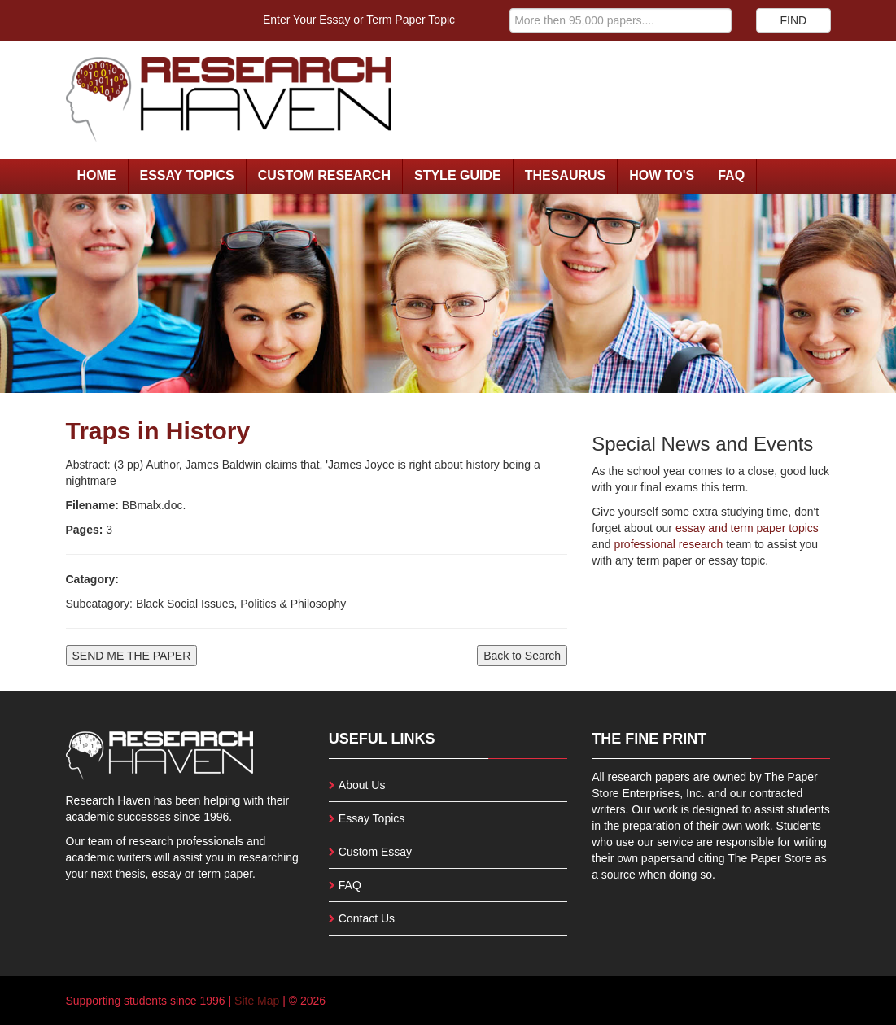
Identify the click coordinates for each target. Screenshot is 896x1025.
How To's (661, 175)
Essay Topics (187, 175)
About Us (362, 785)
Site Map (256, 1000)
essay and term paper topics (745, 527)
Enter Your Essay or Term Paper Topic (359, 19)
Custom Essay (375, 851)
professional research (668, 544)
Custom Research (324, 175)
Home (96, 175)
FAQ (731, 175)
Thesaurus (565, 175)
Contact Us (367, 918)
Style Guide (457, 175)
